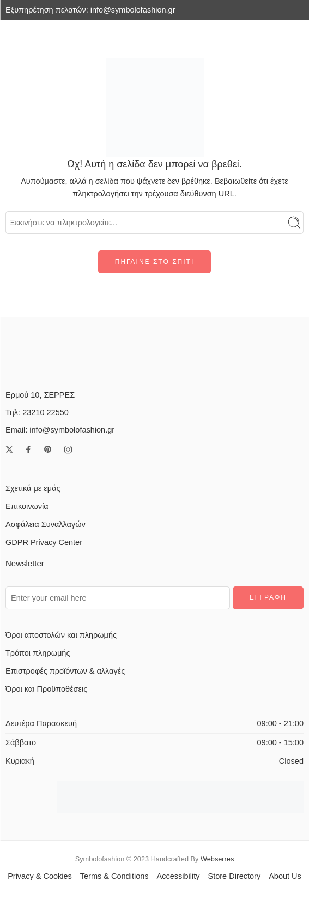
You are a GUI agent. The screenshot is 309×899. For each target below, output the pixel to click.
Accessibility (178, 876)
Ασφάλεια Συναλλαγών (45, 524)
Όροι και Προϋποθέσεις (46, 689)
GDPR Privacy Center (43, 542)
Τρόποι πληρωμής (37, 653)
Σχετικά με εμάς (32, 488)
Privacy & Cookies (40, 876)
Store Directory (234, 876)
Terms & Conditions (114, 876)
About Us (285, 876)
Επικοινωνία (27, 506)
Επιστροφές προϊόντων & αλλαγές (65, 671)
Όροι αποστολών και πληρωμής (61, 635)
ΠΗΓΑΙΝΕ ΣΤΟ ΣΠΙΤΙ (154, 262)
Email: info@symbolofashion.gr (59, 429)
